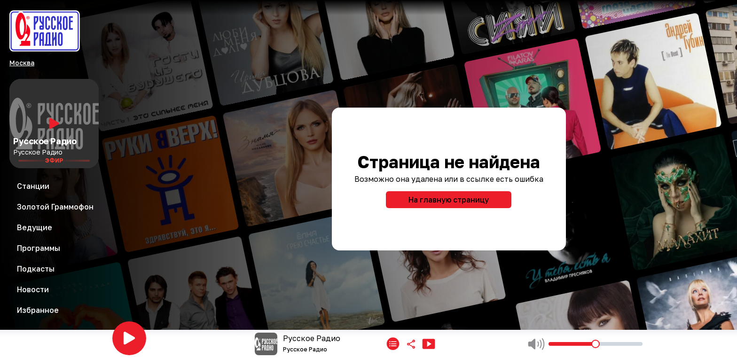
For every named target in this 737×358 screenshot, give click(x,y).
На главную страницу (448, 199)
